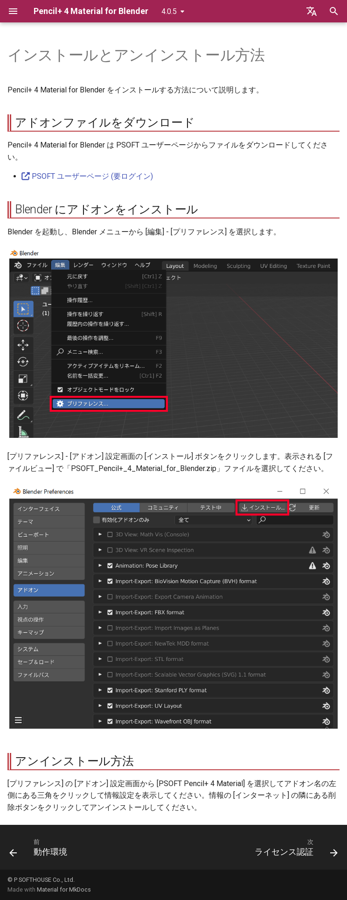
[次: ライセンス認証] (294, 850)
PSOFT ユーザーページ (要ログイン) (87, 176)
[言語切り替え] (311, 11)
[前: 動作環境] (40, 850)
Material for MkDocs (64, 889)
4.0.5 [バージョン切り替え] (169, 11)
